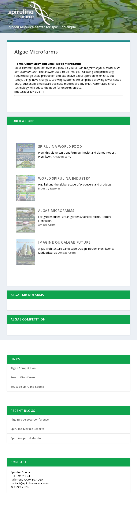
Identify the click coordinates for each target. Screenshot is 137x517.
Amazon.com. (47, 225)
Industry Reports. (49, 188)
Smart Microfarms (23, 377)
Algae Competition (23, 368)
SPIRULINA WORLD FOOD (60, 146)
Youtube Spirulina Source (27, 386)
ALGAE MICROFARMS (56, 210)
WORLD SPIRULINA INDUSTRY (64, 178)
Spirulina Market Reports (27, 429)
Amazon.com (61, 156)
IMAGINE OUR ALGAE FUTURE (64, 242)
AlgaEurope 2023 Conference (30, 419)
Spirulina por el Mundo (26, 438)
